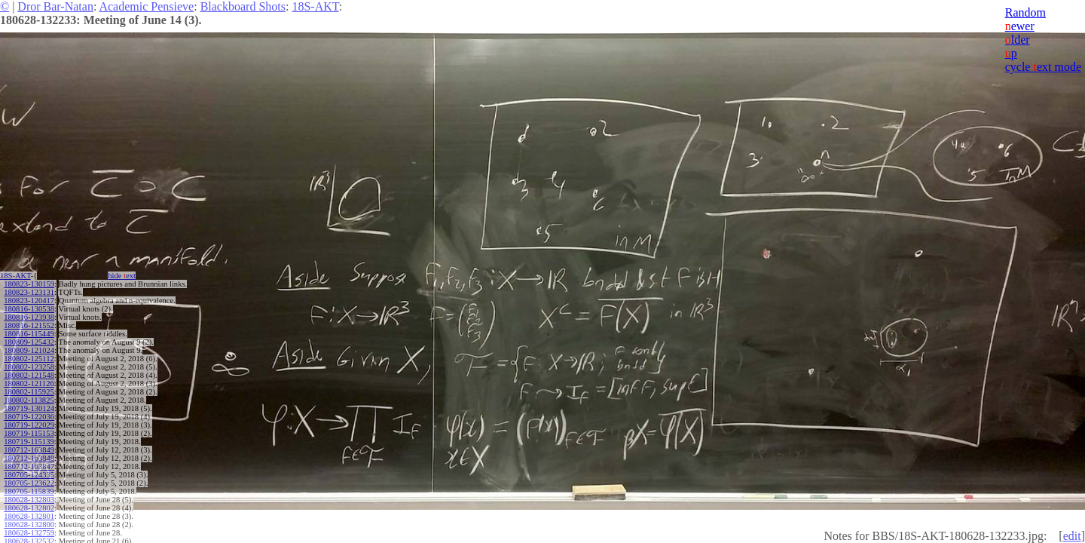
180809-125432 (29, 342)
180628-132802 (29, 508)
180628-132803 (29, 499)
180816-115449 (28, 334)
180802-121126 (28, 383)
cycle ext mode (1043, 66)
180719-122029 (29, 425)
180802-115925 (28, 392)
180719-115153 (28, 433)
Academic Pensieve (146, 6)
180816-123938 (29, 317)
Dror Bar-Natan (55, 6)
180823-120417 (29, 300)
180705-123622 (29, 483)
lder (1017, 39)
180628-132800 (29, 524)
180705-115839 (28, 491)
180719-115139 (28, 441)
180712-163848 (29, 458)
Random (1025, 12)
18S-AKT (315, 6)
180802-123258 (29, 367)
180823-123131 (29, 292)
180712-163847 (29, 466)
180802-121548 (29, 375)
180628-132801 (29, 516)
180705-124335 (29, 475)
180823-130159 (29, 284)
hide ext (122, 276)
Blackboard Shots (243, 6)
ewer (1020, 26)
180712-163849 (29, 450)
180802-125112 (28, 358)
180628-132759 (29, 533)
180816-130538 (29, 309)
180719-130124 (29, 408)
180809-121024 (29, 350)
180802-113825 (28, 400)
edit (1072, 535)
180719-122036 (29, 417)
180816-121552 (29, 325)
